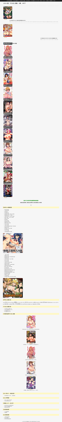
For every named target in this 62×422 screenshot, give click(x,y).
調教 (51, 21)
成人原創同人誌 (28, 0)
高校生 (41, 302)
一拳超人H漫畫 (7, 254)
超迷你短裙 (10, 302)
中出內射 (16, 21)
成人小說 (37, 0)
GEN (11, 21)
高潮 (56, 21)
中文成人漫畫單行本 (16, 0)
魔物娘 (57, 39)
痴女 (27, 304)
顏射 (54, 21)
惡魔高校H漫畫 (7, 227)
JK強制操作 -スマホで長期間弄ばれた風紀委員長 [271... (31, 344)
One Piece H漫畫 (11, 217)
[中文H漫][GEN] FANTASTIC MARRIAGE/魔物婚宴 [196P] (48, 38)
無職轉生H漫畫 (7, 255)
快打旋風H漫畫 (7, 267)
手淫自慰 (48, 302)
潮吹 (21, 302)
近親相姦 (29, 302)
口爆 (24, 21)
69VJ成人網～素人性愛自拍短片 (9, 405)
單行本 (26, 21)
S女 (13, 21)
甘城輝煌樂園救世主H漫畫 (8, 231)
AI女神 (54, 0)
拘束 (37, 21)
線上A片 (44, 0)
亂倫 (36, 302)
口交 (23, 21)
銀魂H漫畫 (6, 219)
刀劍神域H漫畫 (7, 210)
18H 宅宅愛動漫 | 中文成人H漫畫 (29, 421)
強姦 (33, 21)
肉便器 (50, 21)
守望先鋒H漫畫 (7, 275)
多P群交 (29, 21)
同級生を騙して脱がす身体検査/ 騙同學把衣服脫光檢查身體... (31, 329)
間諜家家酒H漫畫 (7, 256)
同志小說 (41, 0)
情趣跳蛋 (38, 302)
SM (12, 21)
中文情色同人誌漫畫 (22, 0)
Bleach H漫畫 (10, 228)
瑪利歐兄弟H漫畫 (7, 263)
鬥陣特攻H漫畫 (7, 216)
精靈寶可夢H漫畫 (7, 264)
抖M (36, 21)
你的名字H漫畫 (7, 220)
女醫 (49, 39)
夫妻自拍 (47, 0)
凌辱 (21, 21)
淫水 (42, 21)
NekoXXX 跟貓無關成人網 (8, 406)
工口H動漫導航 (7, 411)
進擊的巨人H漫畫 (7, 274)
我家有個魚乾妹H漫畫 (8, 265)
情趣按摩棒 (34, 304)
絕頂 (45, 21)
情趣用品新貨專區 (23, 202)
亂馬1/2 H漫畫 (7, 266)
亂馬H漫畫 (10, 266)
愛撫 (35, 21)
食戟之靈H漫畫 (7, 209)
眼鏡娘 (44, 21)
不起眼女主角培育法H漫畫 (8, 262)
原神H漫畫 (6, 211)
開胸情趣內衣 (51, 302)
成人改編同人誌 (33, 0)
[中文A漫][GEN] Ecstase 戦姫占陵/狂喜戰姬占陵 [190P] (18, 20)
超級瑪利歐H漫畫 (7, 221)
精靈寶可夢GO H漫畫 (8, 222)
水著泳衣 (54, 302)
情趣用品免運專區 (30, 202)
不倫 (19, 302)
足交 (53, 21)
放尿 (40, 21)
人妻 (23, 302)
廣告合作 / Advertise (37, 421)
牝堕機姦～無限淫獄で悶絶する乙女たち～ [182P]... (31, 390)
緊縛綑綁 (48, 21)
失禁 (30, 21)
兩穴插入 (20, 21)
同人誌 (18, 302)
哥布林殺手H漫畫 (7, 276)
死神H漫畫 (6, 228)
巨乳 (32, 21)
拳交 (39, 21)
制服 (46, 302)
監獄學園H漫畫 (7, 229)
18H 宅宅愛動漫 (10, 0)
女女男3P (56, 302)
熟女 (20, 302)
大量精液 (4, 302)
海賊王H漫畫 (6, 217)
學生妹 (39, 304)
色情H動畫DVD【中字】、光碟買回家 (10, 395)
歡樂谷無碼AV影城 (7, 407)
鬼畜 (57, 21)
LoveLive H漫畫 (7, 230)
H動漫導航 (51, 0)
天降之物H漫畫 (7, 261)
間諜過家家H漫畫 (12, 256)
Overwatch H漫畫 (11, 216)
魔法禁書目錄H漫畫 (7, 273)
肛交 (8, 302)
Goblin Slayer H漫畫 (13, 276)
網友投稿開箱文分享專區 (37, 202)
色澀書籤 (6, 412)
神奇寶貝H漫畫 (12, 264)
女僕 (39, 302)
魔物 (55, 39)
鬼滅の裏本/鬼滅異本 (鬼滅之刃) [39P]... (31, 359)
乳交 (17, 21)
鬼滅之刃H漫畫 (7, 218)
